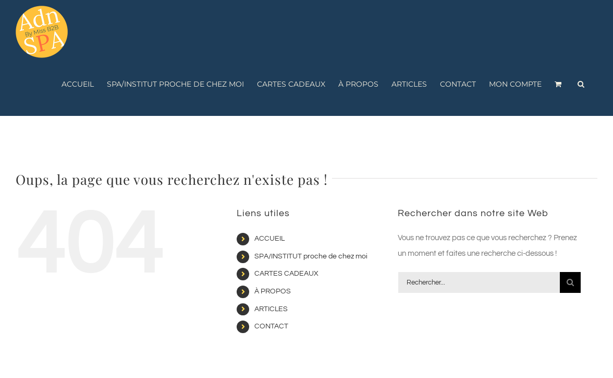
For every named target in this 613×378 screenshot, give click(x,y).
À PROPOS (272, 291)
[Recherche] (570, 282)
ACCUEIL (269, 238)
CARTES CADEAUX (286, 273)
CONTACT (271, 326)
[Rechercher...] (479, 282)
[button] (581, 84)
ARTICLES (271, 309)
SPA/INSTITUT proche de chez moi (310, 256)
